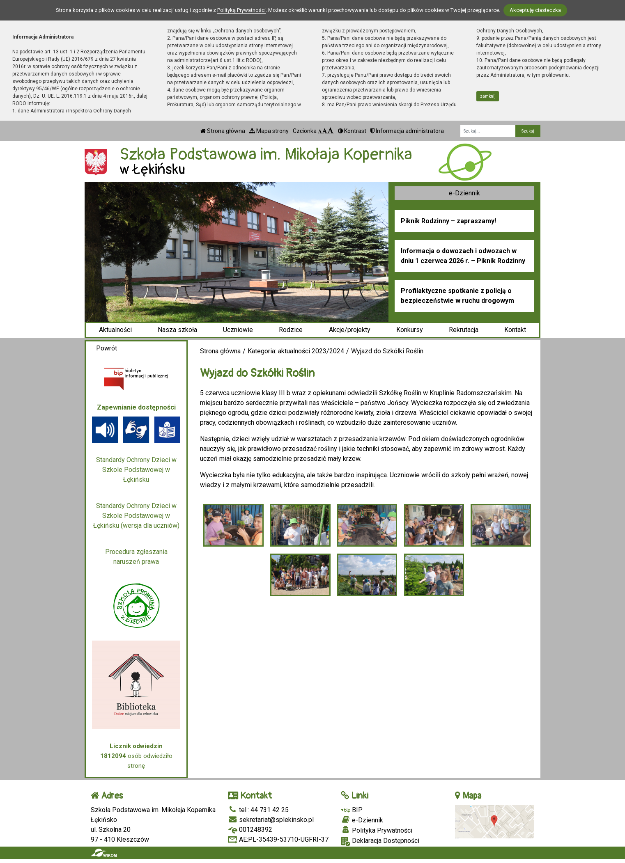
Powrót (106, 348)
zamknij (488, 96)
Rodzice (291, 330)
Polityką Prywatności (241, 10)
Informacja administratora (407, 131)
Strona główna (222, 131)
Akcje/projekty (349, 330)
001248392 (250, 829)
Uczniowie (238, 330)
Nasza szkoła (177, 330)
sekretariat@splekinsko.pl (271, 820)
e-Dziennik (464, 193)
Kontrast (352, 131)
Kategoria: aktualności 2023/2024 (296, 351)
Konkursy (409, 330)
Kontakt (515, 330)
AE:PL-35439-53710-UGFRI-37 (278, 839)
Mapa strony (269, 131)
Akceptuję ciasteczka (535, 10)
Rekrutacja (463, 330)
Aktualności (115, 330)
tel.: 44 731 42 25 (258, 810)
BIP (352, 810)
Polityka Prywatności (376, 830)
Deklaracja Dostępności (380, 841)
